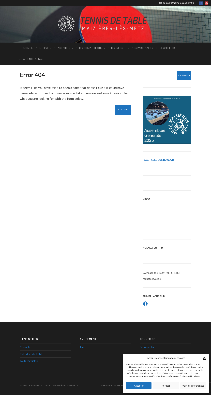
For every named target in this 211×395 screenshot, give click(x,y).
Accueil (28, 48)
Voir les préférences (193, 385)
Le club (44, 48)
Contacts (25, 346)
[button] (204, 358)
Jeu (82, 346)
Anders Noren (121, 385)
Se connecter (147, 346)
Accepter (139, 385)
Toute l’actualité (29, 360)
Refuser (166, 385)
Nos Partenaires (142, 48)
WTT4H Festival (33, 59)
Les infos (117, 48)
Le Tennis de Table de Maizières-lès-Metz (53, 385)
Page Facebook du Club (158, 159)
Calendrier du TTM (31, 353)
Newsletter (167, 48)
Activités (64, 48)
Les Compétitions (90, 48)
